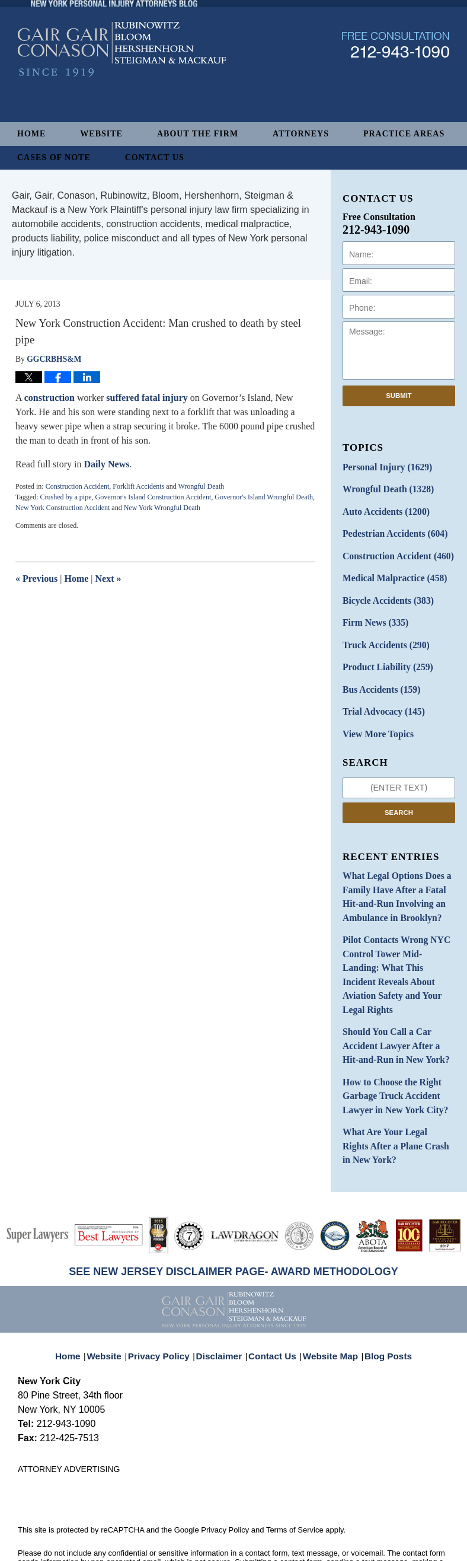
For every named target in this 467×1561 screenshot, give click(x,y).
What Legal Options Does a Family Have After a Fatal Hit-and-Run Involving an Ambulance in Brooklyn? (397, 875)
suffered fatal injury (146, 398)
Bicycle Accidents (383, 591)
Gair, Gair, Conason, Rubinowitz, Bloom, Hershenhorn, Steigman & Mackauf (212, 1533)
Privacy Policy (167, 1288)
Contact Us (154, 157)
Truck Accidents (381, 632)
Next (108, 579)
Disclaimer (222, 1288)
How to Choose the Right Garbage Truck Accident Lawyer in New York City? (390, 1043)
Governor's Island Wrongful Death (264, 497)
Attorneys (301, 133)
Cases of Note (54, 157)
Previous (36, 579)
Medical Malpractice (389, 570)
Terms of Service (295, 1470)
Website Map (327, 1288)
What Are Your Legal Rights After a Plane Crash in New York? (393, 1089)
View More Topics (374, 715)
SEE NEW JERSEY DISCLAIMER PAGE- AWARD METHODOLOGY (233, 1212)
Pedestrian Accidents (390, 528)
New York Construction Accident (62, 508)
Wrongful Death (201, 486)
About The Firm (197, 133)
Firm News (372, 611)
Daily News (107, 464)
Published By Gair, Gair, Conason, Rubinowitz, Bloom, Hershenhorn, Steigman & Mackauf (395, 79)
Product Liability (383, 653)
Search (399, 793)
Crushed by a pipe (65, 497)
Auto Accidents (381, 508)
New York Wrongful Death (162, 508)
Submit (399, 395)
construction (49, 398)
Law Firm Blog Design (392, 1548)
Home (31, 133)
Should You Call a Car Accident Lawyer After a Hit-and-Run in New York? (399, 997)
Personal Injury (383, 466)
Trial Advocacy (379, 694)
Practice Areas (403, 133)
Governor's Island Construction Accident (153, 497)
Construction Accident (78, 486)
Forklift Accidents (138, 486)
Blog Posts (381, 1288)
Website (101, 133)
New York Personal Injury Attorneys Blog (122, 84)
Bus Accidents (377, 674)
